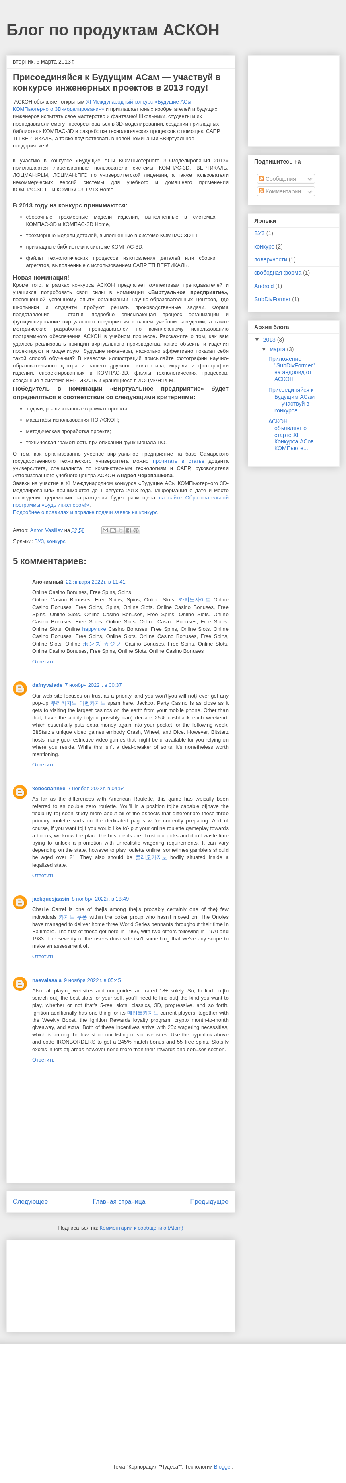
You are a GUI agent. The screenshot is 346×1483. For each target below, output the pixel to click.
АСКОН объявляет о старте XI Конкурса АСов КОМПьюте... (291, 435)
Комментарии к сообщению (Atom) (141, 1228)
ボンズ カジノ (102, 644)
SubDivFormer (272, 299)
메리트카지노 (143, 1013)
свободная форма (277, 272)
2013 (270, 339)
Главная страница (119, 1201)
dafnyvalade (47, 685)
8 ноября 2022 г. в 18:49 (100, 899)
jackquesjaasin (51, 899)
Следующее (30, 1201)
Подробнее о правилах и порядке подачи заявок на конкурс (85, 512)
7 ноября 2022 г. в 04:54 (96, 788)
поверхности (270, 259)
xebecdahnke (48, 788)
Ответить (43, 662)
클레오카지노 (151, 857)
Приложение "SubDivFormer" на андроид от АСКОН (291, 369)
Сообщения (277, 179)
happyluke (94, 629)
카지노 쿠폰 (73, 917)
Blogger (223, 1467)
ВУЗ (39, 541)
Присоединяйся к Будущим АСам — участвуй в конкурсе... (291, 400)
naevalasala (47, 980)
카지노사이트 (194, 600)
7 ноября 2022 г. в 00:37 (93, 685)
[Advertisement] (53, 1283)
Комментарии (280, 191)
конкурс (56, 541)
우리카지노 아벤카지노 (78, 703)
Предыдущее (209, 1201)
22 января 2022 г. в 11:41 (96, 582)
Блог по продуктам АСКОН (113, 30)
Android (264, 286)
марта (278, 349)
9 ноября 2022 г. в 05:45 (92, 980)
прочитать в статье (178, 461)
